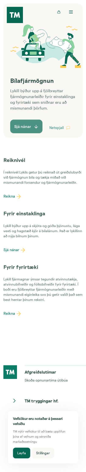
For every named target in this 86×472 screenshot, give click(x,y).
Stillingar (43, 453)
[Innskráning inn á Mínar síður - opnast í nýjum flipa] (59, 12)
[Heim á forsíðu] (10, 372)
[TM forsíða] (15, 15)
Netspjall (60, 131)
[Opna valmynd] (71, 12)
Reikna (13, 197)
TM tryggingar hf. (36, 400)
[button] (68, 132)
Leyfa (21, 453)
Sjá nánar (15, 251)
